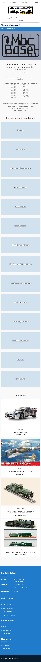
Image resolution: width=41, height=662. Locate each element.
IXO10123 (20, 429)
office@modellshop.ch (20, 588)
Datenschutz (7, 630)
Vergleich (35, 2)
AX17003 (20, 468)
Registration (7, 604)
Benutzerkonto (8, 608)
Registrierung (7, 612)
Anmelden (13, 2)
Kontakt (24, 2)
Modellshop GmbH (12, 658)
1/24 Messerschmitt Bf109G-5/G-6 (20, 472)
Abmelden (6, 649)
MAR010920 (20, 508)
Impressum (6, 634)
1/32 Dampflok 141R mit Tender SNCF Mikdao (20, 552)
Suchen (20, 20)
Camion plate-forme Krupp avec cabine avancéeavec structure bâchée (20, 512)
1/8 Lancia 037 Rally (20, 432)
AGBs (4, 626)
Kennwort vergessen (9, 615)
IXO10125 (20, 549)
